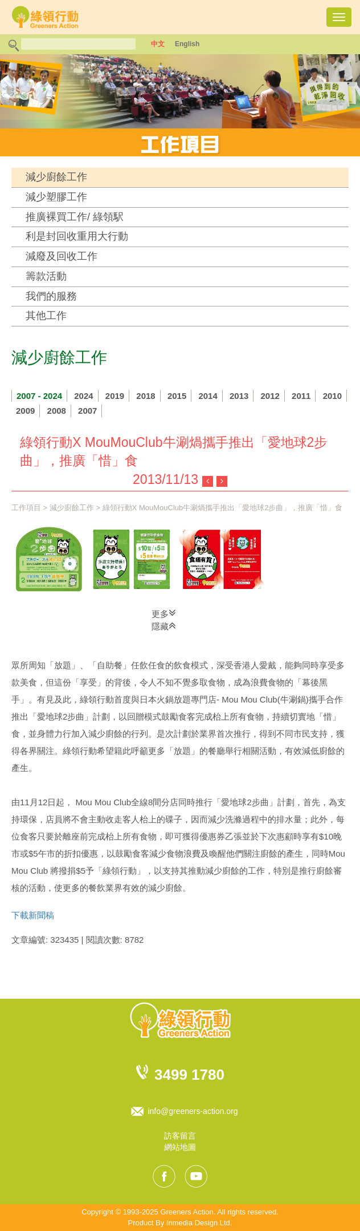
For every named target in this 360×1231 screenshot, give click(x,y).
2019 (114, 396)
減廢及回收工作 (61, 256)
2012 (270, 396)
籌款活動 (46, 276)
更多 (164, 613)
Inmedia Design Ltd (198, 1222)
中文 (158, 44)
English (187, 44)
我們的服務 (51, 296)
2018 (145, 396)
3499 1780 (189, 1074)
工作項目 (26, 507)
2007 (87, 410)
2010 (332, 396)
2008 (56, 410)
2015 (176, 396)
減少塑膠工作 (56, 197)
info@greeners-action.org (193, 1111)
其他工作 (46, 315)
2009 (25, 410)
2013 (239, 396)
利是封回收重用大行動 (77, 236)
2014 (207, 396)
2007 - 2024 (39, 396)
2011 (301, 396)
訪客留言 (180, 1135)
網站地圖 (180, 1147)
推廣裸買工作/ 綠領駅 (75, 217)
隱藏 (164, 625)
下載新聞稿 (32, 915)
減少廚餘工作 (56, 177)
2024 (83, 396)
